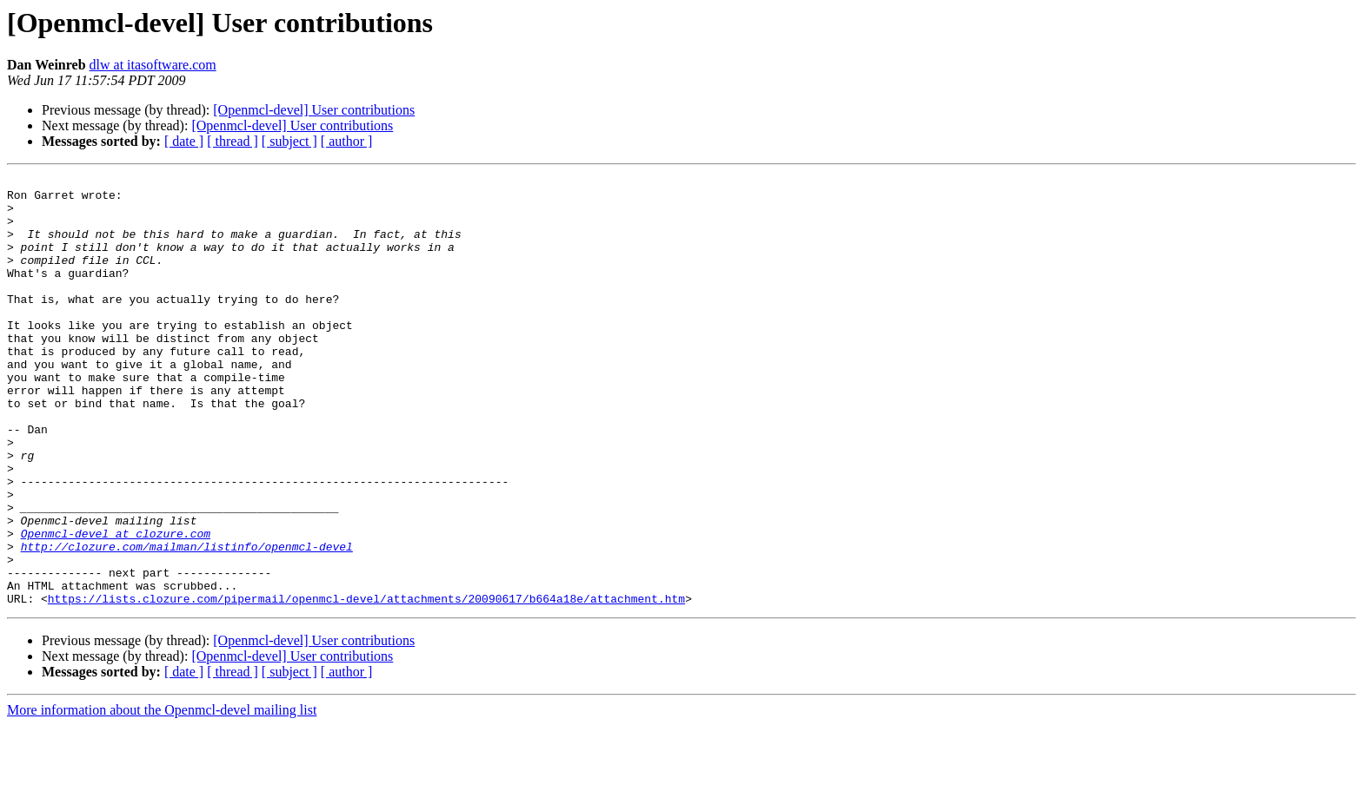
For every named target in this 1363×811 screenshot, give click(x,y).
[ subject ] (289, 141)
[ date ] (183, 141)
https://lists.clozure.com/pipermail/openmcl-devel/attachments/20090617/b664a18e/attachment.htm (366, 684)
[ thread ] (232, 141)
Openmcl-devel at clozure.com (115, 606)
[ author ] (347, 141)
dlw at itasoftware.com (153, 64)
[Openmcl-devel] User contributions (314, 109)
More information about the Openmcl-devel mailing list (161, 795)
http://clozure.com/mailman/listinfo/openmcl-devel (187, 622)
